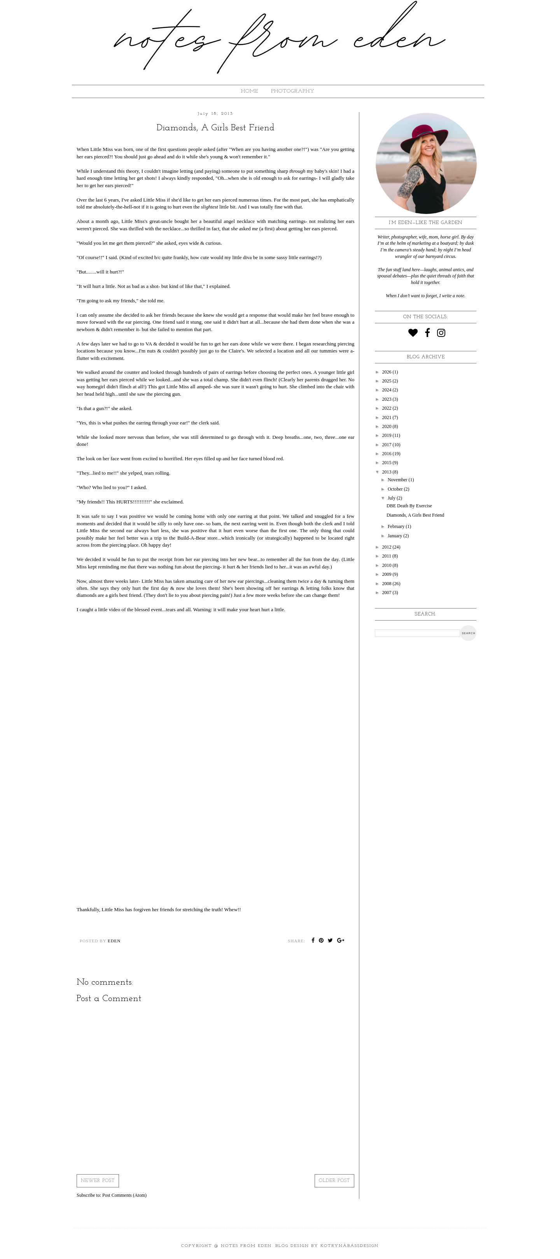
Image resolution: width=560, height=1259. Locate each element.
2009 (387, 574)
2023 (387, 399)
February (397, 526)
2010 (387, 565)
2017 (387, 444)
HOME (249, 91)
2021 (387, 417)
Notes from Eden (246, 1246)
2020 (387, 426)
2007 (387, 592)
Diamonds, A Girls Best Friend (415, 515)
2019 (387, 435)
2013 (387, 472)
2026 (387, 372)
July (392, 498)
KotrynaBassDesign (349, 1246)
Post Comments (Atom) (124, 1195)
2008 (387, 583)
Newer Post (98, 1180)
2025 (387, 381)
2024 (387, 390)
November (398, 479)
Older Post (334, 1180)
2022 (387, 408)
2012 (387, 547)
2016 (387, 453)
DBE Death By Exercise (409, 506)
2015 (387, 462)
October (396, 489)
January (395, 535)
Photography (293, 91)
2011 (387, 556)
